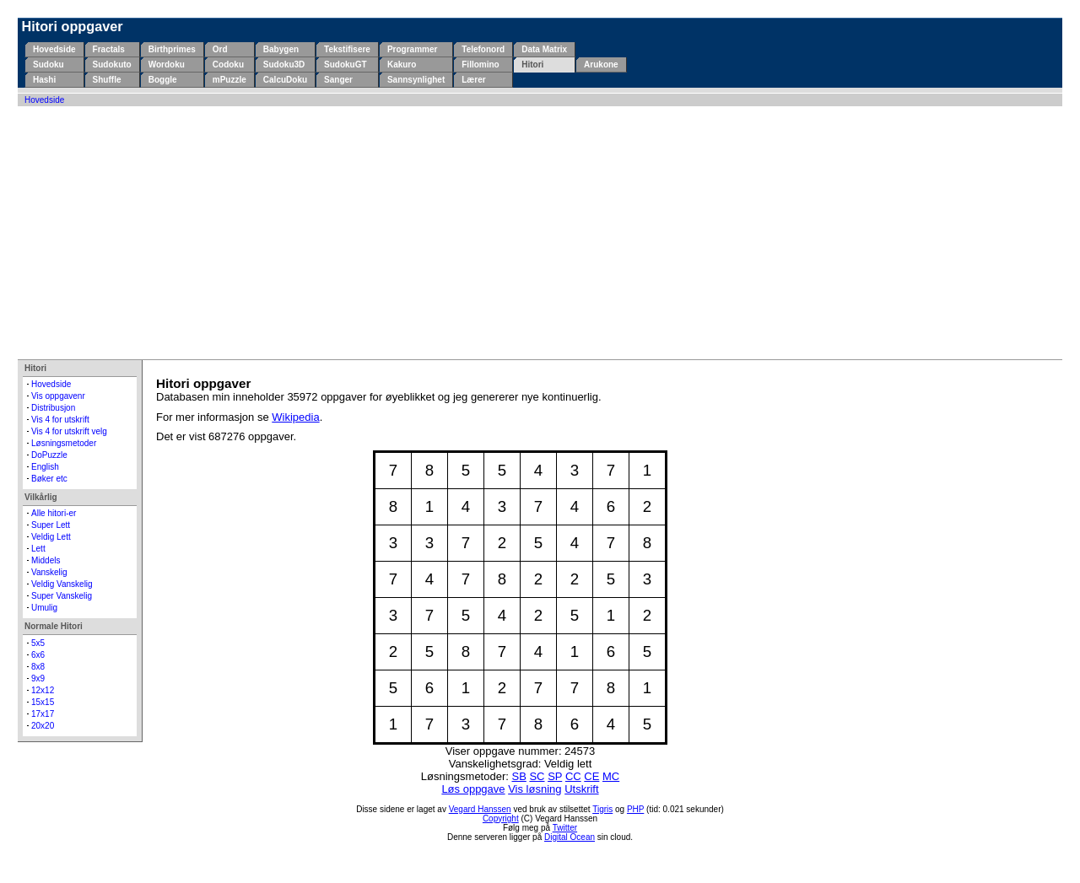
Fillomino (480, 64)
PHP (635, 809)
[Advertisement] (540, 233)
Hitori (532, 64)
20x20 (42, 725)
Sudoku (48, 64)
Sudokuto (112, 64)
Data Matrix (544, 49)
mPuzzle (229, 79)
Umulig (44, 607)
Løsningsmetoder (63, 443)
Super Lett (50, 525)
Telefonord (483, 49)
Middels (45, 560)
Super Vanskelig (61, 595)
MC (610, 776)
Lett (38, 548)
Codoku (228, 64)
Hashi (44, 79)
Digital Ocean (569, 837)
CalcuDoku (285, 79)
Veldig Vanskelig (62, 584)
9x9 (38, 678)
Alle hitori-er (53, 513)
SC (536, 776)
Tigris (602, 809)
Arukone (601, 64)
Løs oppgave (473, 789)
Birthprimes (172, 49)
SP (555, 776)
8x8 (38, 666)
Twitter (565, 827)
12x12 (42, 690)
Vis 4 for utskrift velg (69, 431)
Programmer (412, 49)
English (45, 466)
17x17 (42, 714)
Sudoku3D (284, 64)
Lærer (473, 79)
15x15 (42, 702)
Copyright (501, 818)
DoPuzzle (49, 455)
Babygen (281, 49)
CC (573, 776)
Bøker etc (49, 478)
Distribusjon (53, 407)
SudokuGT (345, 64)
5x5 (38, 643)
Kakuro (401, 64)
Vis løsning (534, 789)
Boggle (162, 79)
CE (591, 776)
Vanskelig (49, 572)
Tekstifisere (347, 49)
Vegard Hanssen (480, 809)
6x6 (38, 655)
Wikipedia (295, 417)
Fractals (109, 49)
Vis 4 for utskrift (60, 419)
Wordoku (166, 64)
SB (518, 776)
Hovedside (54, 49)
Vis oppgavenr (58, 396)
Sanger (338, 79)
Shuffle (107, 79)
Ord (220, 49)
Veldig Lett (51, 536)
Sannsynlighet (416, 79)
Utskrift (581, 789)
